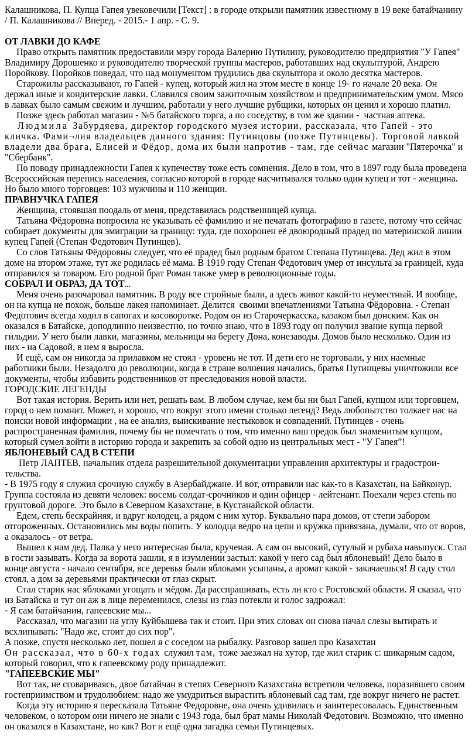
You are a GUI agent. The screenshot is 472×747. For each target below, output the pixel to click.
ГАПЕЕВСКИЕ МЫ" (55, 674)
